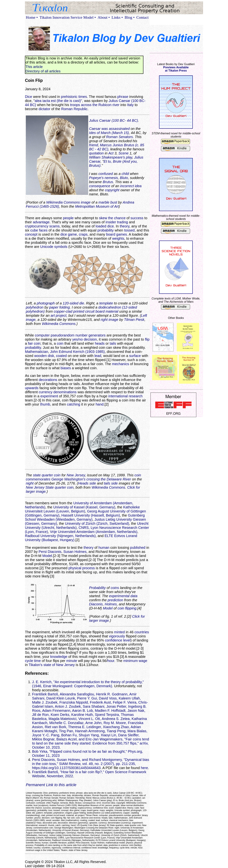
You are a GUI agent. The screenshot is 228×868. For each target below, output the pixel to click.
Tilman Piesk (134, 320)
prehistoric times (74, 97)
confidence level (117, 640)
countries (141, 632)
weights (118, 238)
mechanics (120, 364)
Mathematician (36, 352)
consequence (99, 186)
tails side (111, 483)
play (129, 157)
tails (113, 343)
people (68, 218)
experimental (119, 596)
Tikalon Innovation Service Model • (68, 17)
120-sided (70, 303)
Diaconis (96, 604)
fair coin (34, 343)
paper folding (59, 307)
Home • (32, 17)
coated (61, 356)
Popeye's (96, 178)
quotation (96, 153)
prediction (115, 600)
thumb (45, 404)
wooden (40, 356)
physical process (81, 568)
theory (124, 226)
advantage (41, 222)
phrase (122, 97)
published (137, 547)
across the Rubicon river (100, 105)
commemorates (38, 479)
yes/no (77, 339)
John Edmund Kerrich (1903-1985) (77, 352)
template (106, 303)
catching (73, 404)
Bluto (124, 178)
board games (116, 234)
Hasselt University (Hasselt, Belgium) (90, 515)
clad (69, 311)
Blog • (130, 17)
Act (110, 153)
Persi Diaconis (50, 552)
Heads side (87, 483)
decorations (48, 380)
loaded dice (105, 226)
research (136, 396)
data (133, 596)
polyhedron (34, 307)
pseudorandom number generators (78, 335)
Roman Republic (74, 109)
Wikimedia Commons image (68, 202)
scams (54, 226)
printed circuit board (89, 311)
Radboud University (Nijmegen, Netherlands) (60, 536)
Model (47, 556)
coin (60, 343)
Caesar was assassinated (109, 129)
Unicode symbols (53, 247)
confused (105, 174)
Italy (130, 105)
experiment (49, 396)
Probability (97, 588)
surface (135, 356)
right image (109, 320)
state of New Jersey (59, 665)
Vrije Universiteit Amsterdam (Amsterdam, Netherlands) (93, 532)
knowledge (58, 657)
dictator (44, 109)
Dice (28, 97)
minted (119, 632)
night (29, 483)
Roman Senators (119, 137)
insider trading (117, 222)
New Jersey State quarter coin (50, 487)
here (144, 768)
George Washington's (68, 479)
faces (43, 230)
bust (113, 202)
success (137, 218)
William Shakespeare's (107, 157)
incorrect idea (131, 186)
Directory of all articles (43, 71)
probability (105, 230)
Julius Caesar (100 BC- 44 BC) (113, 120)
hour (110, 661)
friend (93, 145)
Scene (123, 153)
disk (51, 356)
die (81, 303)
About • (104, 17)
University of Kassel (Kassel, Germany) (84, 507)
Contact (142, 17)
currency (45, 392)
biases (66, 368)
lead (97, 356)
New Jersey (76, 475)
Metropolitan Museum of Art (97, 206)
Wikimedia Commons (59, 324)
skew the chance (112, 218)
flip (147, 339)
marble (104, 202)
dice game (68, 234)
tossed (129, 230)
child (125, 174)
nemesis (111, 178)
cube (34, 230)
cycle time (33, 661)
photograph (46, 303)
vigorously (117, 636)
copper (59, 311)
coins (115, 588)
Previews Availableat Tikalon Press (176, 69)
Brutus (108, 182)
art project (58, 315)
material (112, 311)
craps (83, 234)
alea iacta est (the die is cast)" (58, 101)
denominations (65, 392)
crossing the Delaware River (108, 479)
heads (100, 343)
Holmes (111, 604)
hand (100, 404)
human (103, 547)
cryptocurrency (36, 226)
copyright (112, 190)
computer (42, 335)
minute (71, 661)
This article (34, 67)
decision (90, 339)
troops (75, 105)
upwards (31, 388)
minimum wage (135, 661)
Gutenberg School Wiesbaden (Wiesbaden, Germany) (85, 517)
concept (31, 234)
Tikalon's (36, 665)
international (118, 396)
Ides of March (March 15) (109, 133)
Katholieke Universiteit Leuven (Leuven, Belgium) (82, 509)
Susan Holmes (75, 552)
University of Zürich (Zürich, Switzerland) (97, 523)
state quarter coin (47, 475)
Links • (117, 17)
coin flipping (127, 608)
